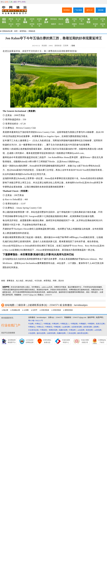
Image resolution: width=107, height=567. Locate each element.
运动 (6, 2)
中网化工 (38, 324)
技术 (46, 20)
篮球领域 (32, 25)
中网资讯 (48, 327)
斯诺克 (60, 19)
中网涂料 (55, 324)
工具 (10, 2)
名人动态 (18, 20)
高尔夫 (60, 24)
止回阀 (26, 310)
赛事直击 (11, 20)
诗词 (23, 2)
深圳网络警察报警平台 (12, 341)
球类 (67, 20)
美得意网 (89, 330)
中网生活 (40, 327)
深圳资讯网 (87, 327)
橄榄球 (53, 24)
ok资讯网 (97, 330)
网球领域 (53, 19)
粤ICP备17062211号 (35, 321)
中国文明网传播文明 (85, 341)
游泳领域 (102, 25)
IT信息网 (31, 333)
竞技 (88, 20)
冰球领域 (74, 20)
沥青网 (95, 327)
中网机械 (47, 324)
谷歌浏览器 (45, 310)
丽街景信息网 (82, 333)
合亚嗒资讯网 (76, 327)
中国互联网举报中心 (66, 341)
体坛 (2, 2)
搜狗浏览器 (69, 310)
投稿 (73, 46)
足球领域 (39, 25)
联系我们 (66, 10)
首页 (16, 31)
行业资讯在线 (33, 330)
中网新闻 (57, 327)
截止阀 (5, 310)
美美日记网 (100, 324)
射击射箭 (95, 25)
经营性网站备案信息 (47, 341)
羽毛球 (81, 24)
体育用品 (32, 20)
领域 (25, 20)
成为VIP (89, 10)
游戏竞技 (39, 20)
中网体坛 (31, 327)
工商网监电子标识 (102, 341)
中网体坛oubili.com (74, 153)
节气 (19, 2)
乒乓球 (95, 19)
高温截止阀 (16, 310)
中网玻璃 (74, 324)
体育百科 (18, 25)
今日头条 (38, 281)
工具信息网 (71, 333)
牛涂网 (30, 324)
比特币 (34, 310)
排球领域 (102, 20)
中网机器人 (64, 324)
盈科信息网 (41, 333)
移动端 (100, 10)
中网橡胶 (82, 324)
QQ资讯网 (66, 327)
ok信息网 (80, 330)
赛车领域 (81, 20)
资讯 (4, 20)
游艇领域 (74, 25)
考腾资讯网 (53, 330)
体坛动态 (11, 25)
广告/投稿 (78, 10)
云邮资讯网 (51, 333)
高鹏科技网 (63, 330)
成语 (15, 2)
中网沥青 (43, 330)
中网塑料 (91, 324)
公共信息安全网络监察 (30, 341)
